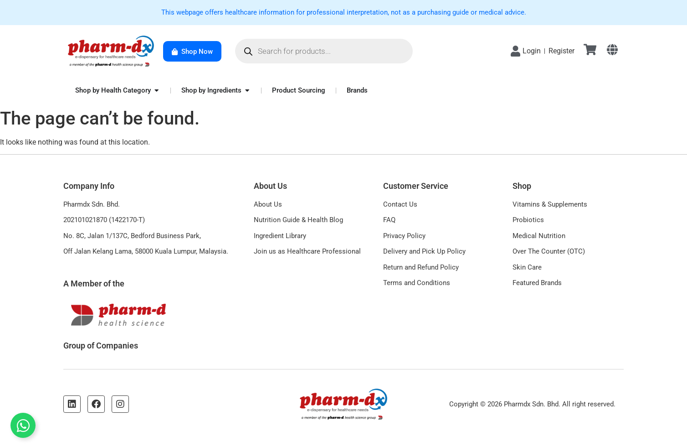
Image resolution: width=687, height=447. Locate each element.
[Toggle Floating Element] (23, 425)
